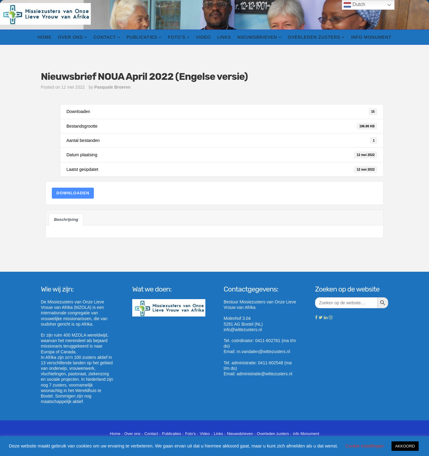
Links (224, 37)
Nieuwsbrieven (257, 37)
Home (44, 37)
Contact (105, 37)
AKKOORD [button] (405, 446)
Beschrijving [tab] (66, 219)
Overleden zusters (314, 37)
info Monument (371, 37)
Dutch (354, 5)
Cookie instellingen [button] (365, 445)
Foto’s (176, 37)
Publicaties (141, 37)
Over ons (70, 37)
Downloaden (72, 193)
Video (203, 37)
